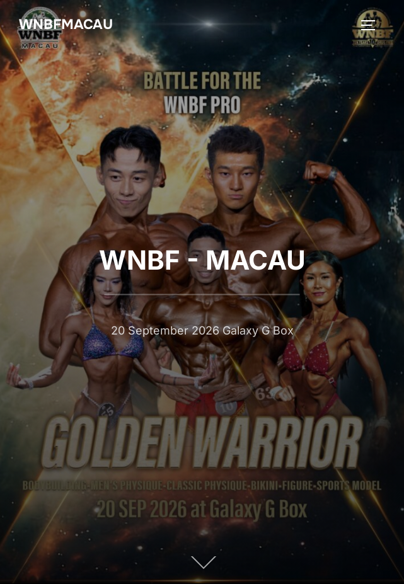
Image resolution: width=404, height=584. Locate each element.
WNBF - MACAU (202, 259)
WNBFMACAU (66, 24)
